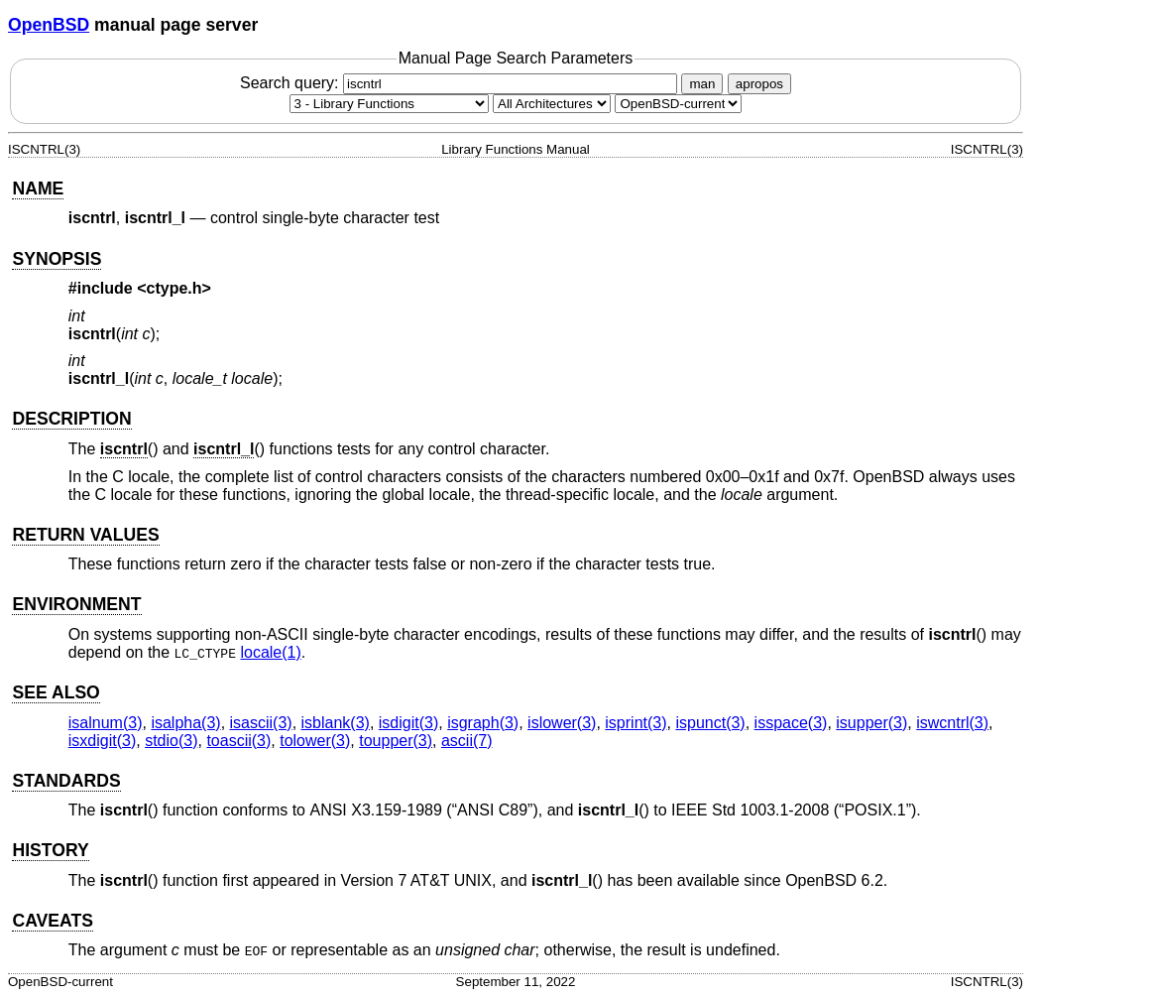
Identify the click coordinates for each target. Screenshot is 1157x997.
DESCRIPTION (71, 419)
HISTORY (50, 850)
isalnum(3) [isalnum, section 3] (105, 722)
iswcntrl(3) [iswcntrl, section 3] (952, 722)
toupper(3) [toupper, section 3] (395, 740)
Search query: (461, 82)
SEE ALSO (55, 692)
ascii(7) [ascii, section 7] (467, 740)
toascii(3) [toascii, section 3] (238, 740)
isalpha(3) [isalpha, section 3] (185, 722)
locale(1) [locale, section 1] (270, 652)
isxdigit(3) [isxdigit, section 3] (102, 740)
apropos (759, 83)
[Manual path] (678, 103)
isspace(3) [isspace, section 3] (791, 722)
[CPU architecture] (552, 103)
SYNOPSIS (56, 259)
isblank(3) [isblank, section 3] (335, 722)
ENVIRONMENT (76, 604)
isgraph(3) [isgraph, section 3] (483, 722)
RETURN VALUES (85, 535)
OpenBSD (48, 25)
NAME (37, 188)
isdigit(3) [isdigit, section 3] (408, 722)
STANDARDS (66, 781)
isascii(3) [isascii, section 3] (261, 722)
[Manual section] (389, 103)
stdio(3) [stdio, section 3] (171, 740)
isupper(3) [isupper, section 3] (871, 722)
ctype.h (174, 288)
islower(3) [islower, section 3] (561, 722)
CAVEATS (52, 921)
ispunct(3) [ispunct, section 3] (710, 722)
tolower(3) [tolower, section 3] (315, 740)
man (702, 83)
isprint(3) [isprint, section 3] (635, 722)
